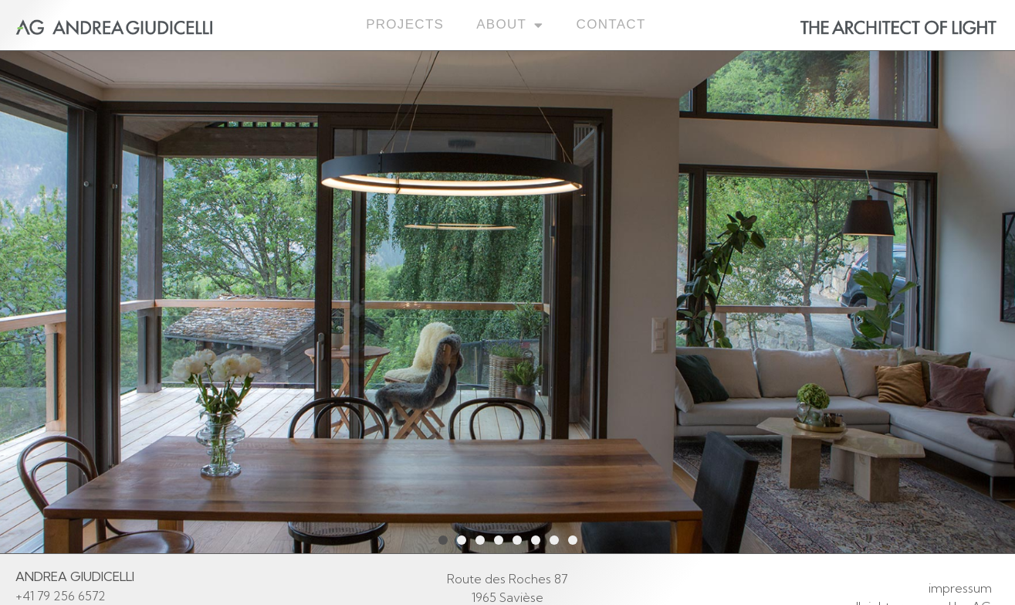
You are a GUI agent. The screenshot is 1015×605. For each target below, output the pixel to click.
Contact (611, 24)
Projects (405, 24)
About (509, 24)
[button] (443, 540)
